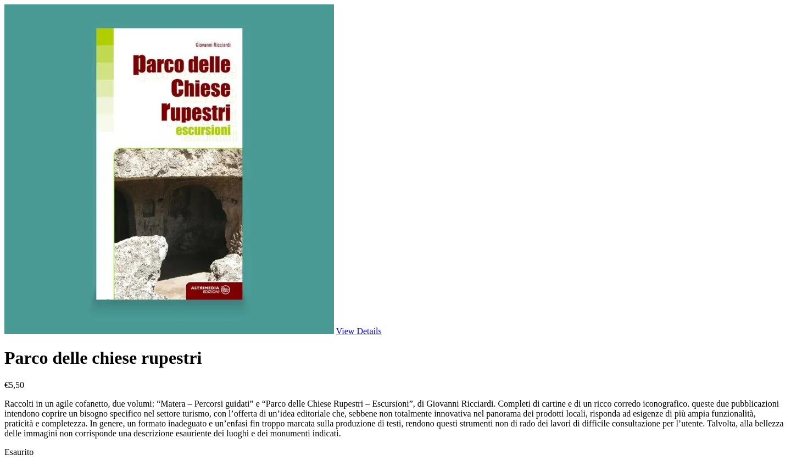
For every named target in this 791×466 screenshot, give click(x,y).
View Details (359, 331)
